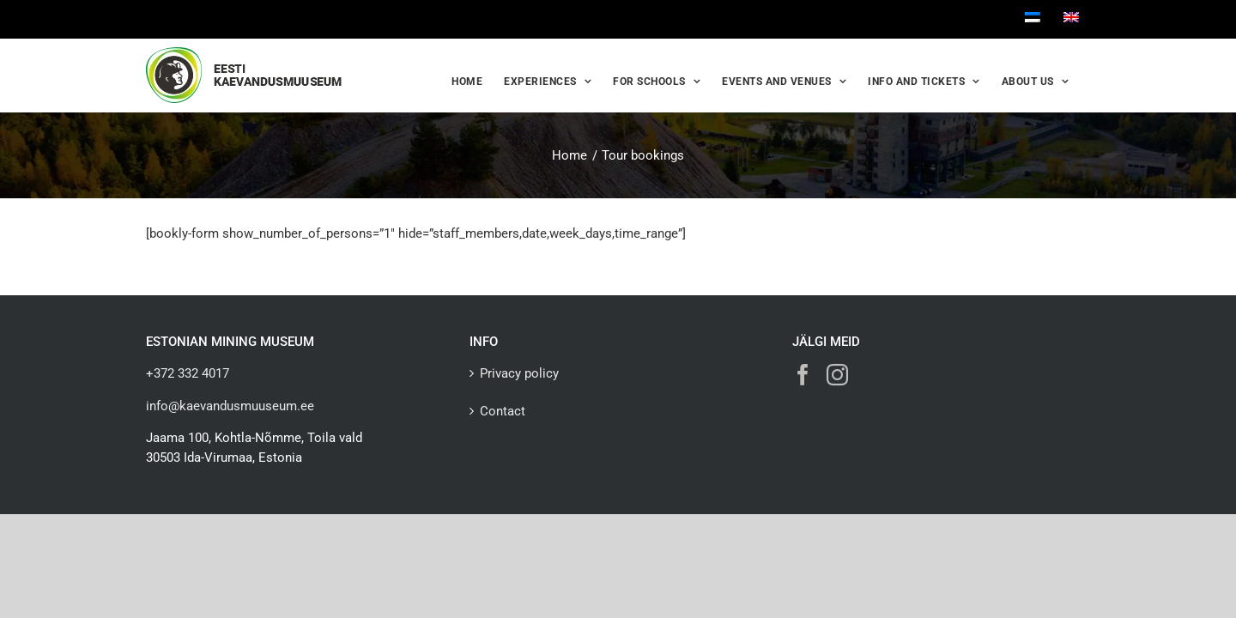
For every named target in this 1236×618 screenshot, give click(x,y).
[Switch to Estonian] (1032, 19)
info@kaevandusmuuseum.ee (230, 406)
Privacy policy (519, 373)
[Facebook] (803, 374)
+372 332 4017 (187, 373)
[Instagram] (837, 374)
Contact (502, 411)
